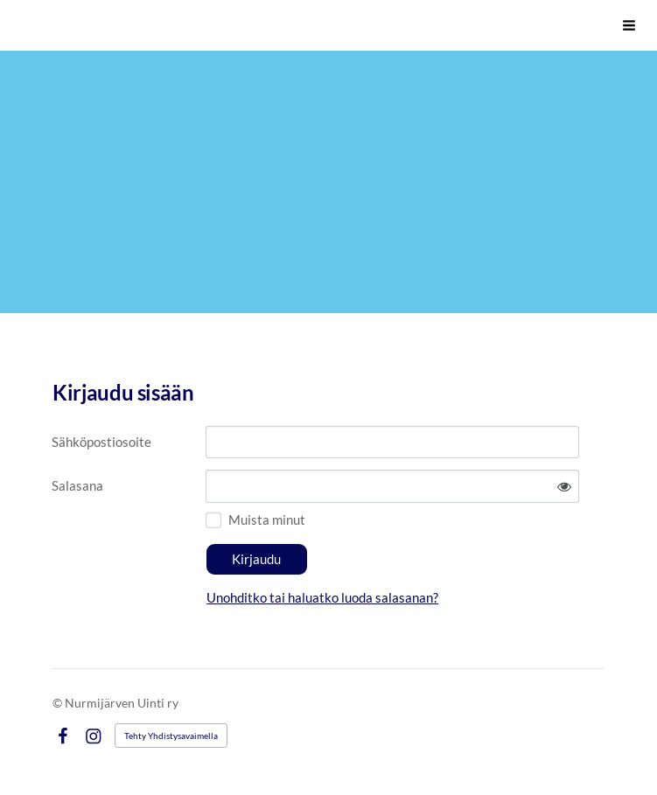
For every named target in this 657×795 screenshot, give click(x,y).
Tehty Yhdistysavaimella (171, 735)
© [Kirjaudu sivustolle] (58, 702)
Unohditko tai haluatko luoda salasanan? (322, 597)
